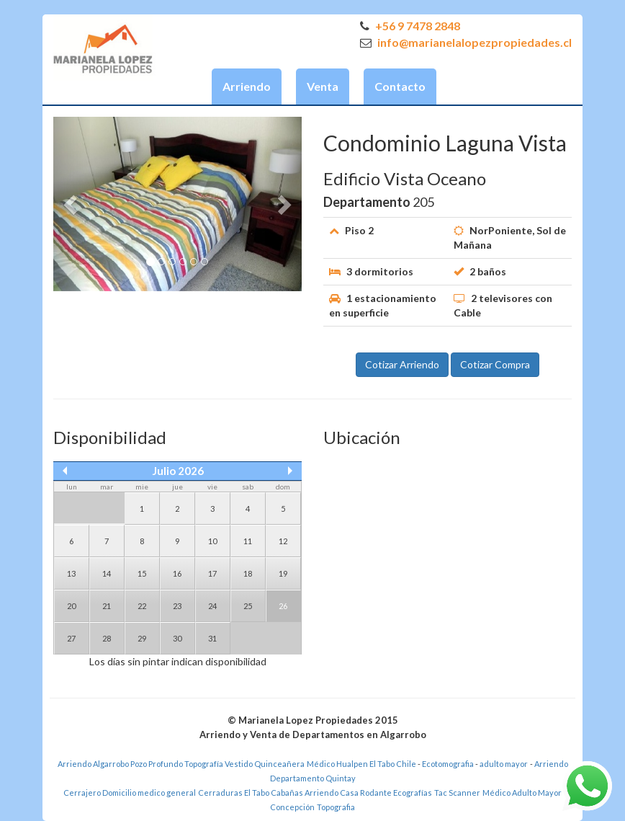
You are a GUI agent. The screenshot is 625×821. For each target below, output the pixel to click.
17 (212, 573)
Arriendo (246, 86)
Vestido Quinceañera (265, 763)
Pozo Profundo (156, 763)
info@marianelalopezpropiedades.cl (466, 42)
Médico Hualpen (337, 763)
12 (283, 541)
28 (106, 638)
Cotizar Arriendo (402, 364)
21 (106, 606)
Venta (322, 86)
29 (142, 638)
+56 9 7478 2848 (410, 25)
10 (212, 541)
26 (283, 606)
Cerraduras (221, 792)
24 (212, 606)
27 (71, 638)
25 (247, 606)
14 (106, 573)
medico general (167, 792)
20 (71, 606)
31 (212, 638)
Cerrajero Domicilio (99, 792)
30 (177, 638)
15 (142, 573)
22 (142, 606)
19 (283, 573)
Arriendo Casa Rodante (348, 792)
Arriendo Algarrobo (93, 763)
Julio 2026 (178, 470)
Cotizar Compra (495, 364)
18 (247, 573)
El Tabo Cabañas (273, 792)
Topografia (336, 807)
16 (177, 573)
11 (247, 541)
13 (71, 573)
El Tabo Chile (392, 763)
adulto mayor (504, 763)
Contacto (400, 86)
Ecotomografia (448, 763)
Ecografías (412, 792)
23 (177, 606)
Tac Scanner (457, 792)
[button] (72, 204)
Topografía (203, 763)
